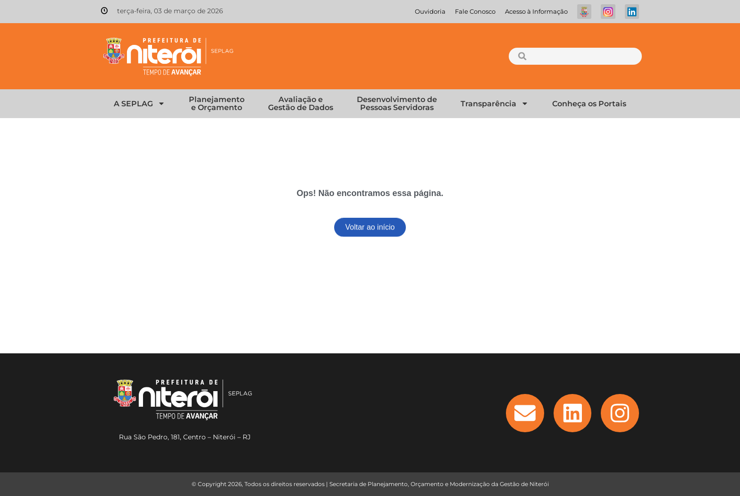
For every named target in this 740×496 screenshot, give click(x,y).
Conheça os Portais (589, 103)
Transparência (495, 103)
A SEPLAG (139, 103)
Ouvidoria (430, 11)
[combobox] (575, 56)
